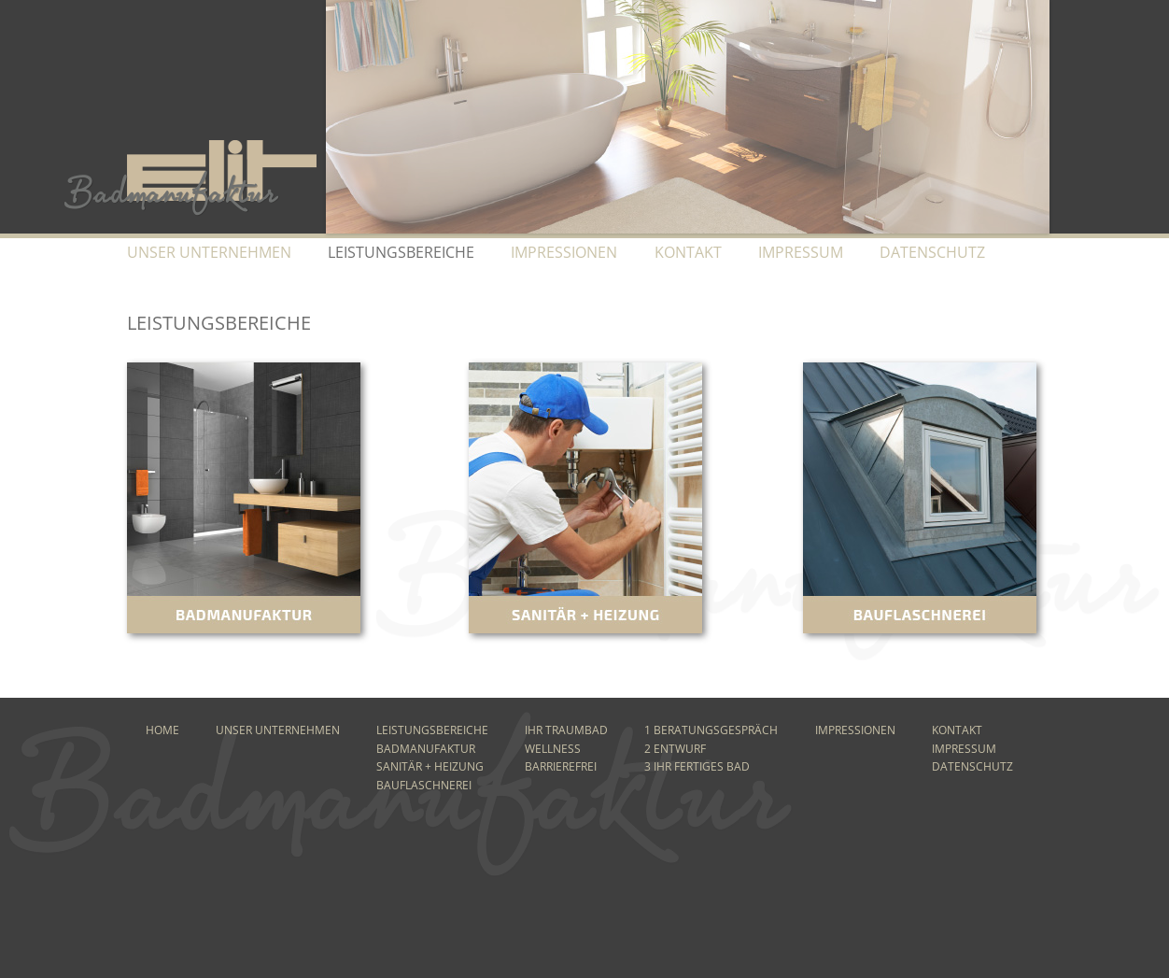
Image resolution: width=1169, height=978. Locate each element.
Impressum (800, 252)
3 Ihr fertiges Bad (697, 766)
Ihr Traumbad (566, 730)
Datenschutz (932, 252)
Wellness (553, 749)
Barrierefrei (561, 766)
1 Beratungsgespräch (711, 730)
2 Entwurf (675, 749)
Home (162, 730)
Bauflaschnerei (424, 785)
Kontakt (688, 252)
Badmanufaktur (425, 749)
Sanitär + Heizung (430, 766)
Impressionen (564, 252)
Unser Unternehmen (209, 252)
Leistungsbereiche (432, 730)
